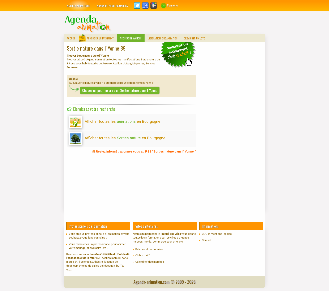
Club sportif (142, 255)
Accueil (71, 38)
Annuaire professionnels (112, 5)
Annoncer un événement (100, 38)
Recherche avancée (130, 38)
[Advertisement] (188, 23)
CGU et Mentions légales (217, 233)
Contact (206, 240)
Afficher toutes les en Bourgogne (122, 121)
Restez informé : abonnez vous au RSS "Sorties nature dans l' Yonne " (146, 151)
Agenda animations (78, 5)
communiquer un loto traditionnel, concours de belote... (178, 54)
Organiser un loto (194, 38)
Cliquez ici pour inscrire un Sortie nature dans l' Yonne (119, 90)
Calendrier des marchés (149, 261)
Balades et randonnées (149, 249)
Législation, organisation (163, 38)
